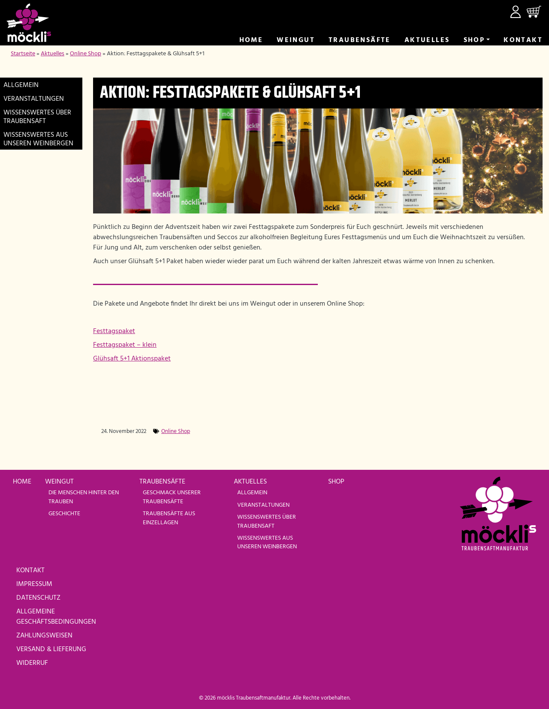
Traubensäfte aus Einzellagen (169, 518)
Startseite (23, 53)
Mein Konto (515, 11)
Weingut (296, 40)
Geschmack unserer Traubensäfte (172, 497)
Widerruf (32, 663)
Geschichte (64, 513)
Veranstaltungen (33, 99)
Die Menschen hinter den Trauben (83, 497)
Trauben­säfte (360, 40)
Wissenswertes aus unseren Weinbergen (38, 139)
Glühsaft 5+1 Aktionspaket (132, 358)
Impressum (34, 584)
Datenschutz (38, 598)
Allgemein (21, 85)
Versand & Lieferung (51, 649)
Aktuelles (427, 40)
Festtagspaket (114, 331)
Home (251, 40)
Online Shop (85, 53)
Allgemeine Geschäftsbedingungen (56, 617)
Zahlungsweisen (44, 635)
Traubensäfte (162, 482)
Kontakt (523, 40)
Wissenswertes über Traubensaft (37, 117)
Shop (474, 40)
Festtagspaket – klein (125, 345)
